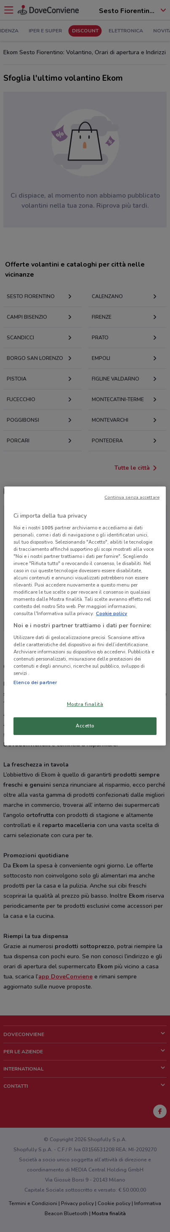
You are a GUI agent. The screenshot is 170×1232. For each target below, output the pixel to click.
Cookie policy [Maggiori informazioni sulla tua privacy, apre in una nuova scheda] (111, 613)
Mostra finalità (85, 704)
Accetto (85, 725)
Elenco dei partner (35, 682)
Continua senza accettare (131, 497)
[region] (85, 616)
